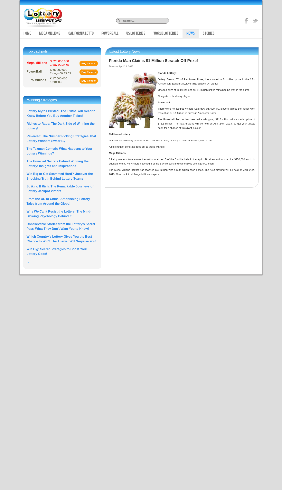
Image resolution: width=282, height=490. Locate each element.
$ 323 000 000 (60, 62)
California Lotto (81, 33)
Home (27, 33)
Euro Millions (36, 80)
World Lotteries (166, 33)
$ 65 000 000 (60, 71)
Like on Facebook (246, 21)
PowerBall (109, 33)
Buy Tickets (88, 63)
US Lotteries (136, 33)
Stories (209, 33)
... (28, 261)
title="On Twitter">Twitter (255, 21)
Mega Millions (50, 33)
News (190, 33)
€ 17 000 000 (58, 80)
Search (167, 20)
